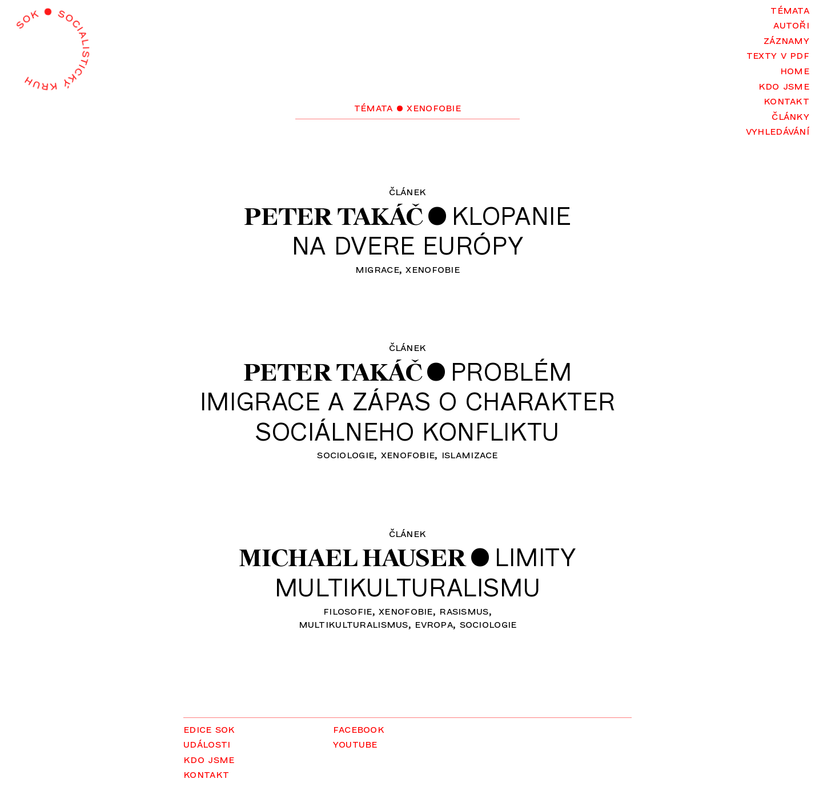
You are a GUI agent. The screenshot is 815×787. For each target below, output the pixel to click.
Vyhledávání (777, 130)
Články (790, 115)
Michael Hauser (352, 557)
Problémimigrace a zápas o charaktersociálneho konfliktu (408, 401)
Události (206, 743)
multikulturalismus (353, 623)
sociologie (345, 454)
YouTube (355, 743)
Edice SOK (209, 728)
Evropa (434, 623)
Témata (789, 9)
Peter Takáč (333, 216)
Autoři (791, 24)
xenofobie (433, 268)
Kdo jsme (783, 85)
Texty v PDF (777, 54)
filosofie (347, 610)
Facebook (358, 728)
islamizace (469, 454)
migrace (377, 268)
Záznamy (786, 39)
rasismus (463, 610)
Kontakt (786, 100)
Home (794, 69)
